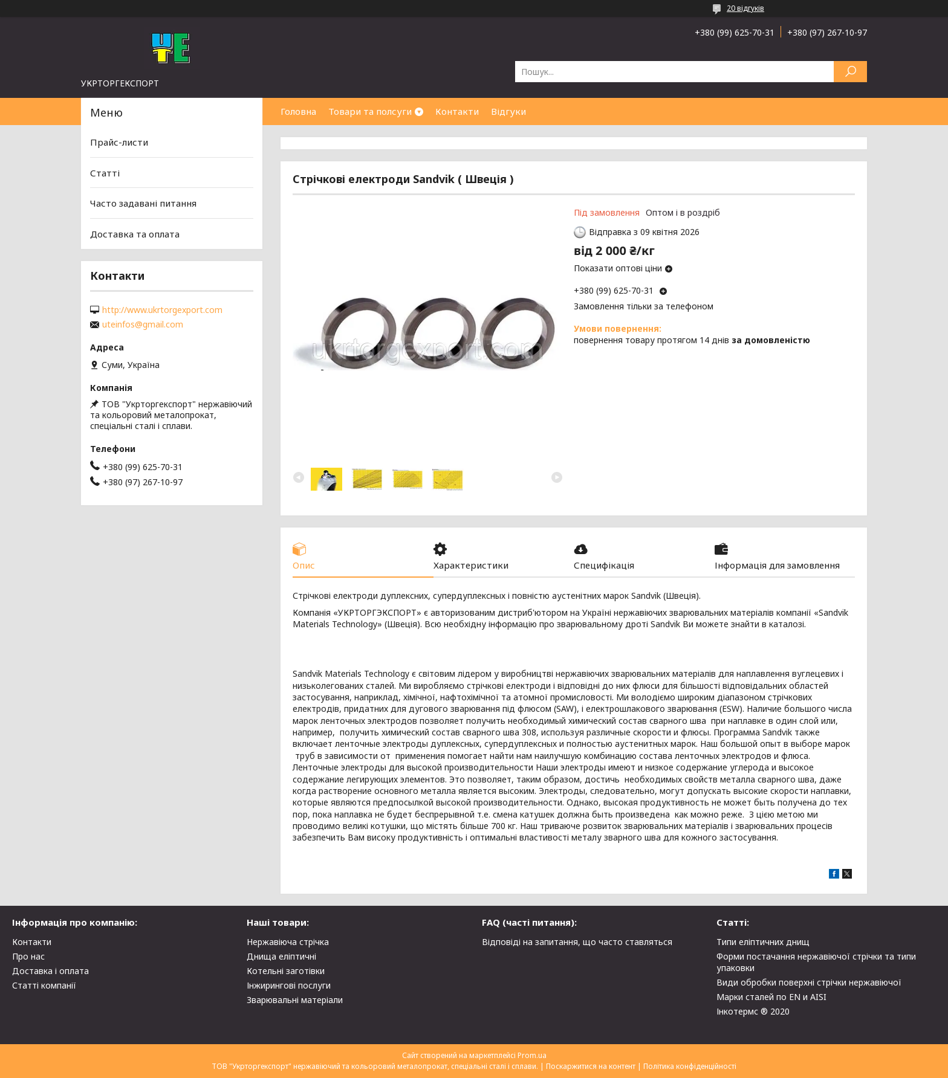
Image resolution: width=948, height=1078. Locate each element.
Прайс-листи (119, 142)
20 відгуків (745, 8)
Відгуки (508, 111)
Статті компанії (44, 985)
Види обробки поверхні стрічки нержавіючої (808, 982)
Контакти (457, 111)
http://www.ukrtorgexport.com (162, 310)
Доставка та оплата (135, 234)
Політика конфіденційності (689, 1066)
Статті (105, 173)
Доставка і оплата (50, 970)
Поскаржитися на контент (590, 1066)
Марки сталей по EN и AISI (771, 996)
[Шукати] (850, 71)
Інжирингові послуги (289, 985)
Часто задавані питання (143, 203)
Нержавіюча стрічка (288, 941)
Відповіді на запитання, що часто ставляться (577, 941)
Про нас (28, 956)
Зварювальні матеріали (295, 999)
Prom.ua (532, 1055)
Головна (298, 111)
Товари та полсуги (370, 111)
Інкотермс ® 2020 (753, 1011)
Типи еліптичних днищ (763, 941)
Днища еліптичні (281, 956)
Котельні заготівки (286, 970)
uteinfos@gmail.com (142, 324)
